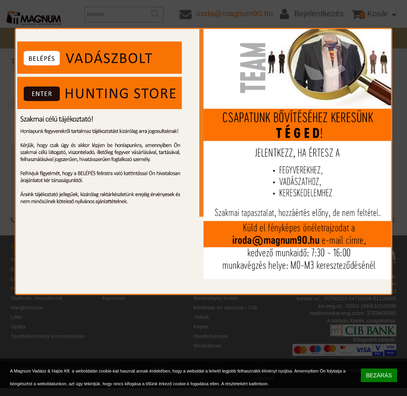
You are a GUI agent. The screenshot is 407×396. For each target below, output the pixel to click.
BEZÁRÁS (379, 375)
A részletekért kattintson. (245, 383)
